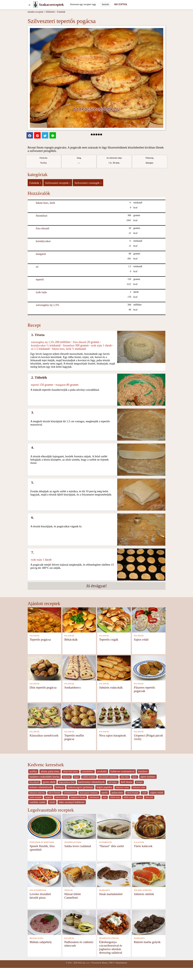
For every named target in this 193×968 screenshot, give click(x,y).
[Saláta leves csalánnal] (79, 826)
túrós (139, 797)
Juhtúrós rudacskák (111, 687)
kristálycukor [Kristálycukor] (43, 241)
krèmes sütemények (41, 787)
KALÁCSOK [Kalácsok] (139, 842)
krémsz (60, 787)
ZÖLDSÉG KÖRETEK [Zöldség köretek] (143, 890)
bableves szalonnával (123, 771)
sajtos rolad (156, 792)
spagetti (48, 797)
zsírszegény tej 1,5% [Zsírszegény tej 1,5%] (47, 304)
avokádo (102, 771)
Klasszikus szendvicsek (44, 735)
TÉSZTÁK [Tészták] (68, 890)
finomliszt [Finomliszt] (41, 215)
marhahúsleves (70, 793)
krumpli (139, 782)
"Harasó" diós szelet (111, 846)
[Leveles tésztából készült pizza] (44, 874)
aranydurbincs (87, 772)
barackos (66, 777)
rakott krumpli (132, 793)
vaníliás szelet (37, 802)
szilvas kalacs (61, 797)
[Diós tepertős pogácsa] (44, 668)
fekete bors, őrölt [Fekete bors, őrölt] (45, 202)
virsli (52, 802)
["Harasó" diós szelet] (114, 826)
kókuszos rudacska (37, 793)
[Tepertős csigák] (114, 620)
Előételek (50, 12)
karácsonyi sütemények (91, 781)
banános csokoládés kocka (44, 776)
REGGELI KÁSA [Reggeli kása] (36, 938)
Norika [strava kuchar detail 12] (43, 163)
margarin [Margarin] (41, 253)
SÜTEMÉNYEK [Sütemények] (105, 842)
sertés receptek (36, 797)
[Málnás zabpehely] (44, 922)
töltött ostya (115, 797)
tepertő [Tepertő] (40, 279)
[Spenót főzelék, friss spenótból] (44, 826)
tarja (104, 797)
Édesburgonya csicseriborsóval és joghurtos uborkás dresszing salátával (110, 947)
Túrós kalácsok (143, 846)
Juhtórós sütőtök (144, 894)
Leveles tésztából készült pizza (40, 895)
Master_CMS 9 (108, 963)
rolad (144, 793)
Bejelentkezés (121, 963)
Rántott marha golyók (147, 942)
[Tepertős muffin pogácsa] (79, 715)
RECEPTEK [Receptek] (120, 4)
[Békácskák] (79, 620)
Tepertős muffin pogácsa (74, 737)
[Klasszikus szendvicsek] (44, 715)
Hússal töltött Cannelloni (72, 895)
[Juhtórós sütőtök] (148, 874)
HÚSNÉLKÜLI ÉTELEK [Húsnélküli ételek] (109, 938)
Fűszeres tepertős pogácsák (144, 689)
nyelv (105, 792)
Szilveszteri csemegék (87, 183)
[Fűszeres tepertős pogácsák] (148, 668)
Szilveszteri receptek (57, 183)
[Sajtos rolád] (148, 620)
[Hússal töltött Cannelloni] (79, 874)
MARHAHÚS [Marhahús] (104, 890)
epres (134, 777)
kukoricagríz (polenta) (80, 787)
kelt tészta (126, 781)
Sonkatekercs (72, 687)
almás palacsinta (50, 771)
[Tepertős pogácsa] (44, 620)
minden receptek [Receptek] (35, 12)
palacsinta (117, 792)
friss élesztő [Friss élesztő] (42, 228)
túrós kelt (149, 797)
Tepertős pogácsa (40, 639)
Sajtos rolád (141, 639)
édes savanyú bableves (72, 802)
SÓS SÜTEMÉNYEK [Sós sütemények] (38, 890)
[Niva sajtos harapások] (114, 715)
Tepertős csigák (108, 639)
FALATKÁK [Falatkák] (34, 636)
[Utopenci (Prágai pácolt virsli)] (148, 715)
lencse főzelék (54, 793)
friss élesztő (34, 782)
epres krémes (148, 776)
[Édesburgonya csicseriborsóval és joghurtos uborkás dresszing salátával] (114, 922)
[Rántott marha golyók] (148, 922)
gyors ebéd (49, 781)
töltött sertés (129, 797)
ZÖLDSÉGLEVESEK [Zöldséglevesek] (72, 842)
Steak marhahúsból (110, 894)
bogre (76, 777)
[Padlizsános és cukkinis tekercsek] (79, 922)
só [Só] (37, 266)
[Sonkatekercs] (79, 668)
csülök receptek (89, 777)
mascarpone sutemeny (89, 793)
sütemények (94, 797)
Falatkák (61, 12)
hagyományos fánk (66, 782)
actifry (33, 771)
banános (143, 771)
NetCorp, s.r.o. (84, 963)
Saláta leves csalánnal (77, 846)
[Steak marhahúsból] (114, 874)
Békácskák (71, 639)
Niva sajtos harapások (112, 735)
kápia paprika (104, 787)
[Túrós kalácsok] (148, 826)
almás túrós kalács (70, 772)
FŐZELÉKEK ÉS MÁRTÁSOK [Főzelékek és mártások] (42, 842)
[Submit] (105, 4)
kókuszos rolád (139, 787)
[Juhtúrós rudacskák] (114, 668)
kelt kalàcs (112, 782)
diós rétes (125, 777)
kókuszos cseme (122, 787)
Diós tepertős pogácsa (43, 687)
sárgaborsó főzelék (78, 797)
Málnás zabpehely (41, 942)
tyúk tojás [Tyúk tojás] (41, 292)
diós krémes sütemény (108, 777)
